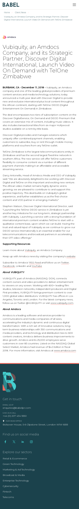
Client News (20, 12)
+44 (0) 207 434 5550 (15, 415)
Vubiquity (30, 250)
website (71, 256)
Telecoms (8, 497)
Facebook (9, 266)
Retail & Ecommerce (15, 458)
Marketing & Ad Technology (19, 469)
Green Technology (13, 464)
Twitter (65, 262)
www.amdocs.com (65, 350)
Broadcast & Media (14, 475)
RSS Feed (35, 262)
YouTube (37, 266)
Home (7, 12)
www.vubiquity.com (61, 302)
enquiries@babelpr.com (17, 407)
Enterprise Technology (16, 480)
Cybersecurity (10, 486)
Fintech (7, 491)
